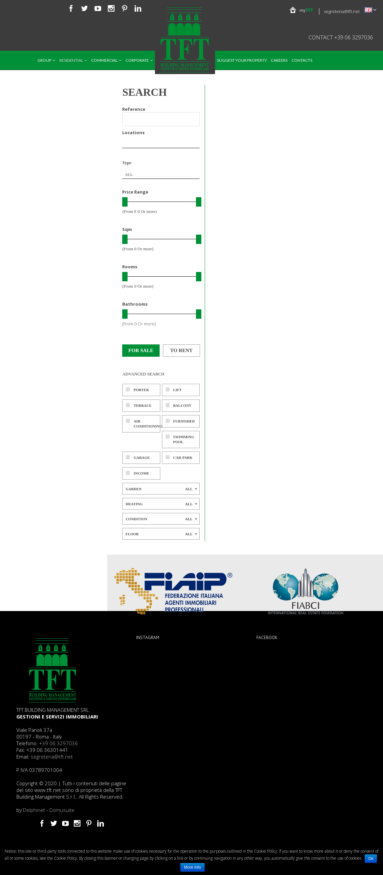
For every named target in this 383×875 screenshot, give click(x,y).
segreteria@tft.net (342, 11)
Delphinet (34, 810)
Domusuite (61, 810)
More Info (192, 867)
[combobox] (161, 174)
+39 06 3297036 (58, 743)
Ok (370, 858)
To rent (181, 350)
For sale (141, 350)
